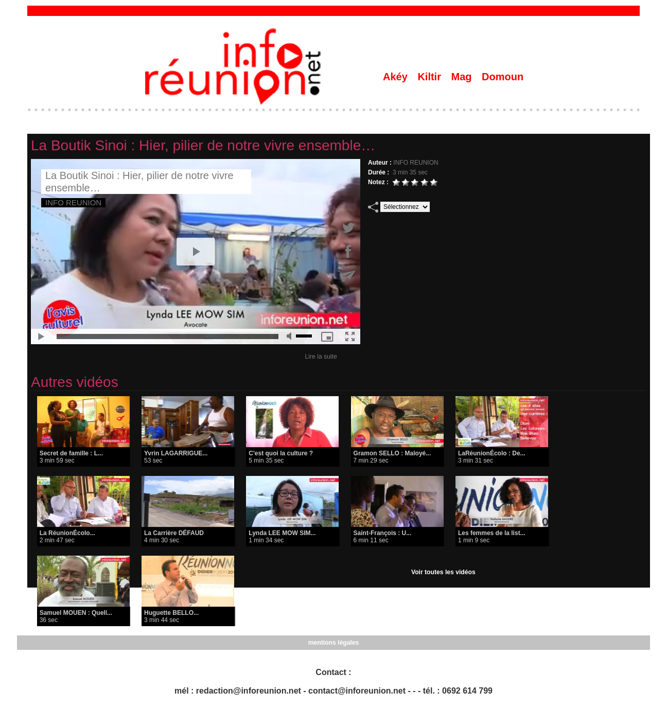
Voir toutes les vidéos (443, 572)
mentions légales (333, 642)
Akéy (396, 76)
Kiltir (430, 76)
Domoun (502, 76)
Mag (463, 76)
